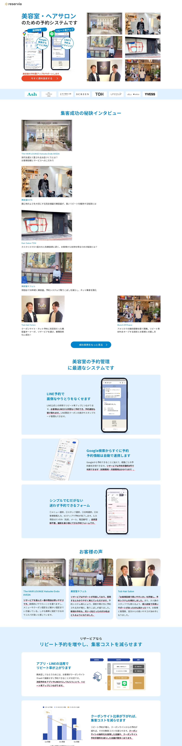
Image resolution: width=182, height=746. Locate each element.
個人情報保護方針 (75, 730)
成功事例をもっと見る (91, 211)
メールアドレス (60, 695)
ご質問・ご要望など (62, 714)
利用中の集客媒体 (61, 705)
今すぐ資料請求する (41, 78)
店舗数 (56, 654)
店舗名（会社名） (61, 663)
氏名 (55, 676)
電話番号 (57, 685)
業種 (55, 644)
